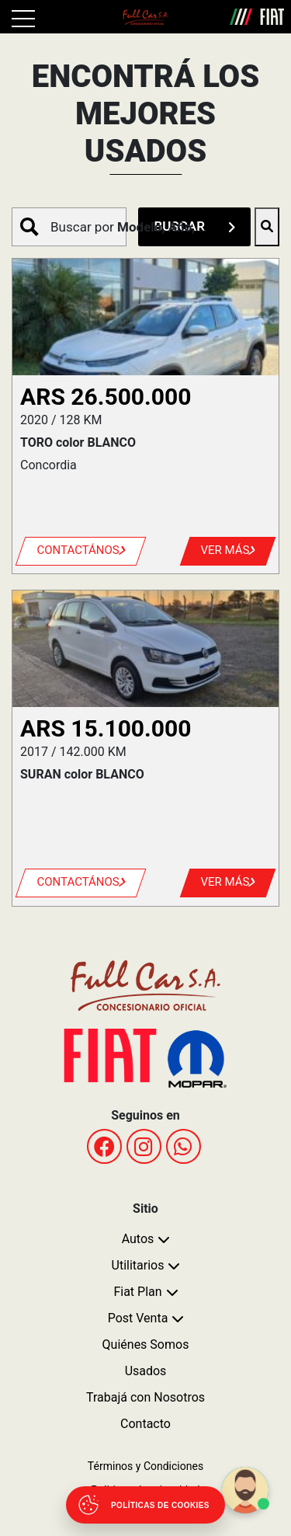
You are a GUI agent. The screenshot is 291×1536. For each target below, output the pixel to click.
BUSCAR (194, 226)
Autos (138, 1238)
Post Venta (138, 1318)
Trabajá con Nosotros (145, 1397)
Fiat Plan (137, 1291)
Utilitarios (138, 1265)
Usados (146, 1371)
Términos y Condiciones (145, 1466)
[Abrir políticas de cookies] (145, 1505)
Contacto (145, 1423)
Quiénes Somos (145, 1344)
